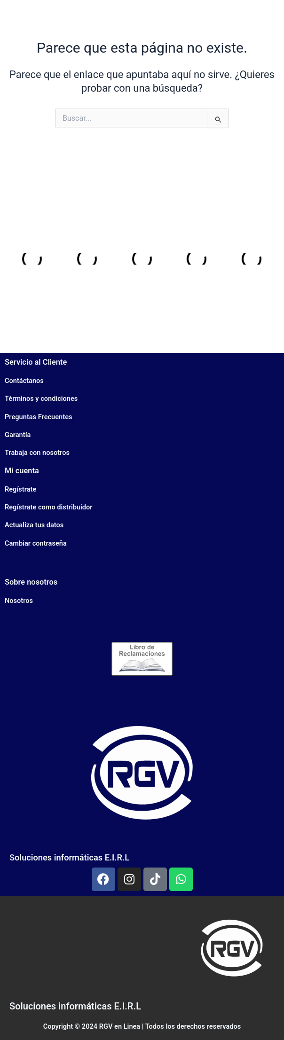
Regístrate (20, 489)
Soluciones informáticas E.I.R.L (69, 857)
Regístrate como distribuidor (49, 507)
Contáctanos (24, 380)
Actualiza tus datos (34, 525)
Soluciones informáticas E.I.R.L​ (75, 1006)
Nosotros (19, 600)
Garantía (18, 434)
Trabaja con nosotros (37, 452)
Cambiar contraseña (36, 543)
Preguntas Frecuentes (38, 417)
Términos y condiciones (41, 398)
